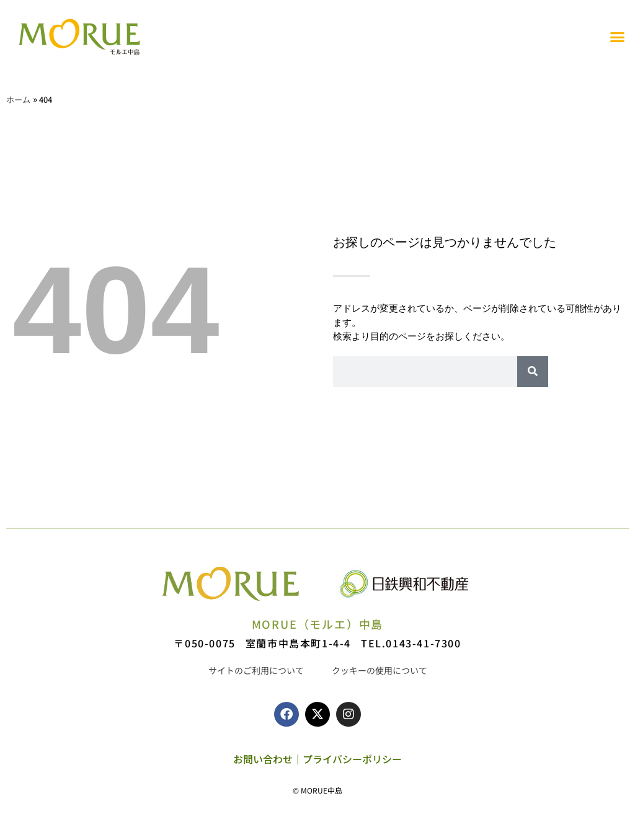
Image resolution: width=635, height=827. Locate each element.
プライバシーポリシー (352, 758)
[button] (617, 37)
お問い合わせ (263, 758)
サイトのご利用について (256, 670)
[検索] (532, 371)
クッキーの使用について (379, 670)
